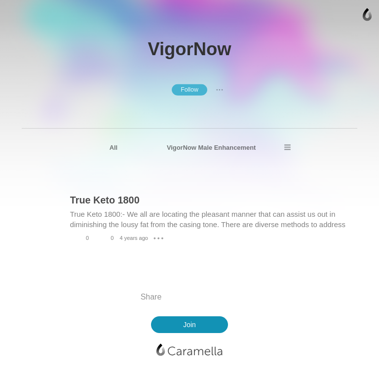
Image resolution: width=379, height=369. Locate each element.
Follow (189, 89)
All (114, 147)
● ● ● (219, 90)
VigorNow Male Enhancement (211, 147)
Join (189, 325)
